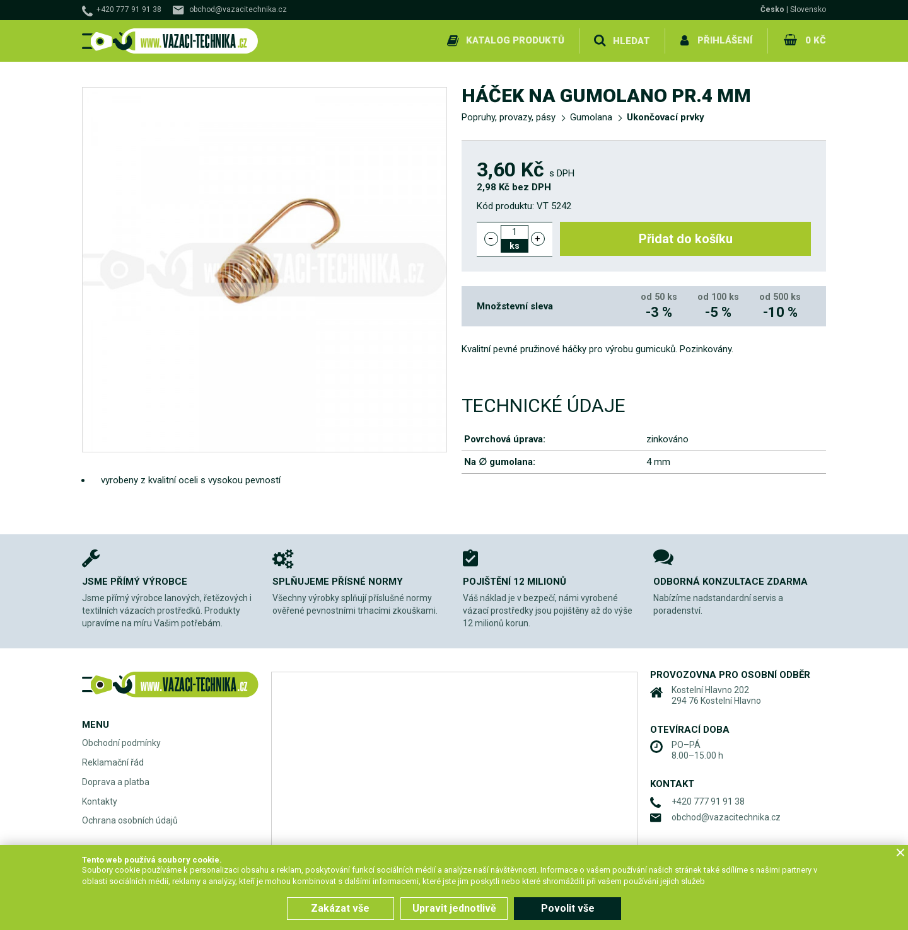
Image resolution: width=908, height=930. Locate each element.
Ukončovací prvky (665, 117)
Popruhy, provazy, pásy (509, 117)
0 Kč (815, 40)
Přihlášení (725, 40)
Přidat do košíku (689, 238)
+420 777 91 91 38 (128, 9)
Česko (772, 9)
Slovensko (808, 9)
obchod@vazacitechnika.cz (238, 9)
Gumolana (591, 117)
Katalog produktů (516, 40)
